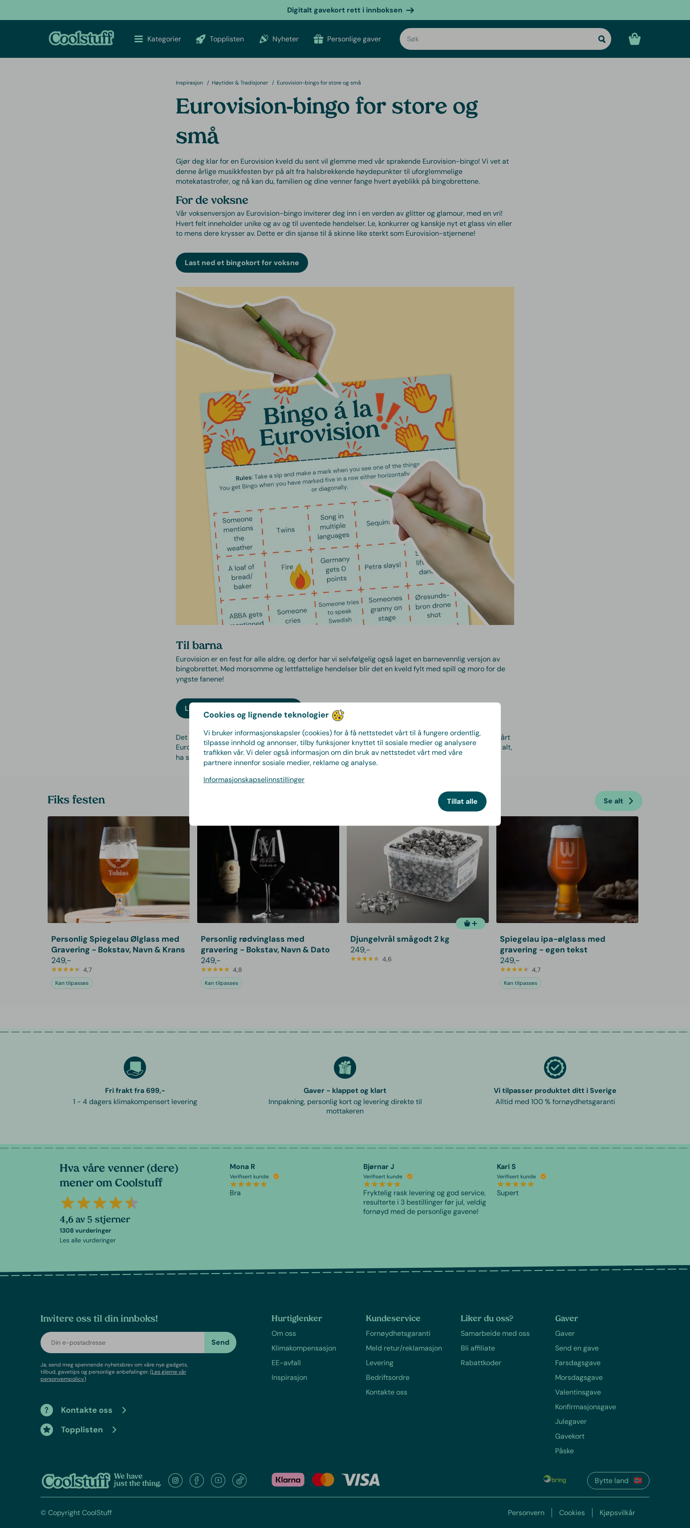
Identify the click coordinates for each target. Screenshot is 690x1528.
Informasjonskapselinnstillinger (253, 779)
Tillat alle (462, 801)
